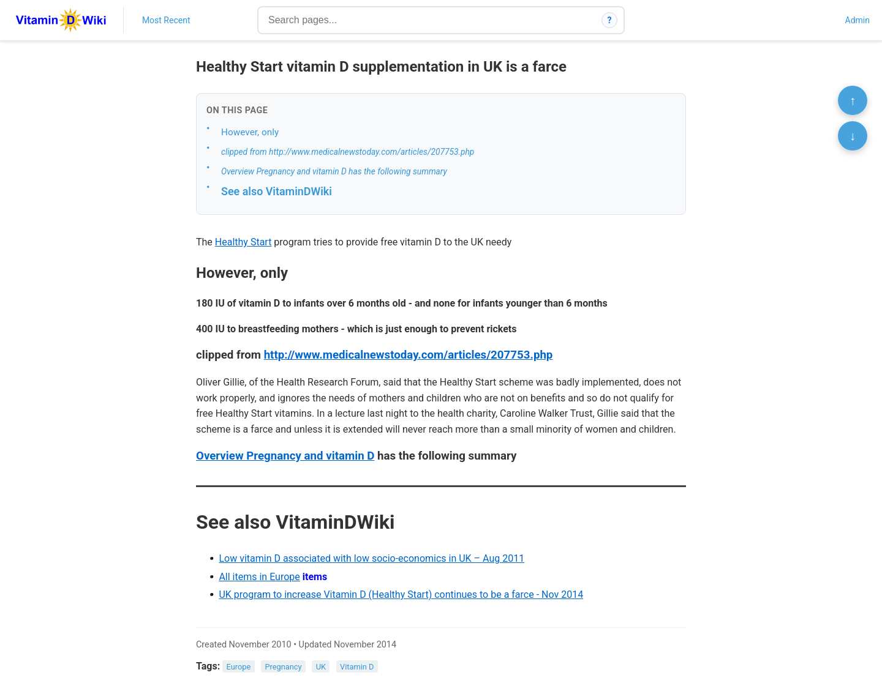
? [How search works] (610, 20)
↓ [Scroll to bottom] (853, 136)
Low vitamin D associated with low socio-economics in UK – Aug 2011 (371, 558)
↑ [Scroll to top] (853, 100)
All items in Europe (259, 577)
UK (321, 666)
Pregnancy (283, 666)
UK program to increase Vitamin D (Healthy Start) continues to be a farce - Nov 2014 (401, 594)
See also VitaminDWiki (276, 191)
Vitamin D (357, 666)
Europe (239, 666)
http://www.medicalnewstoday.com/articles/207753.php (408, 355)
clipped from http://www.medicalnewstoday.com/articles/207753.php (347, 152)
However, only (250, 132)
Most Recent (166, 20)
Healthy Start (243, 242)
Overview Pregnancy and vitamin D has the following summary (334, 171)
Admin (857, 20)
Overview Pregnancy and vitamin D (285, 456)
